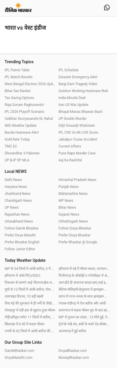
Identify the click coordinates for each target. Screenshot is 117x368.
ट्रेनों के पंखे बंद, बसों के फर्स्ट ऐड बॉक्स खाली (84, 324)
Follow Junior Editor (20, 249)
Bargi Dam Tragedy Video (78, 84)
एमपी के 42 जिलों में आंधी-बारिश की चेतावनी (30, 331)
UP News (11, 208)
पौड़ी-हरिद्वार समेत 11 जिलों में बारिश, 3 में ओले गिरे (30, 317)
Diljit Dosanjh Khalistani (77, 126)
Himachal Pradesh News (77, 180)
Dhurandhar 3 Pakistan (22, 153)
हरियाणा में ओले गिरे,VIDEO (22, 276)
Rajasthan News (17, 214)
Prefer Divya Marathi (20, 235)
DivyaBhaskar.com (73, 351)
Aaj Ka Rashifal (70, 160)
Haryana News (16, 187)
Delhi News (13, 180)
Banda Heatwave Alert (22, 132)
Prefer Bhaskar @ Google (78, 242)
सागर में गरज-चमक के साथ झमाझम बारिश (84, 296)
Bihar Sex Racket (17, 91)
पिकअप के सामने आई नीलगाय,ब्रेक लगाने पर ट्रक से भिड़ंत (30, 283)
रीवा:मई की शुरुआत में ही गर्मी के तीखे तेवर (30, 303)
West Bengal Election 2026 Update (30, 84)
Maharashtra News (73, 194)
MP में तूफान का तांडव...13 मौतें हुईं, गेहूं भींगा (84, 317)
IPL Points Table (17, 70)
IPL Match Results (19, 77)
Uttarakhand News (19, 221)
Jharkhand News (18, 194)
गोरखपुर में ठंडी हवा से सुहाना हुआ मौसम (30, 310)
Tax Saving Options (19, 98)
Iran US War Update (73, 105)
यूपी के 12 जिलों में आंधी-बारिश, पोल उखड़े (30, 289)
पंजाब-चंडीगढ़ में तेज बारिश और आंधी (82, 303)
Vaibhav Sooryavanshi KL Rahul (29, 119)
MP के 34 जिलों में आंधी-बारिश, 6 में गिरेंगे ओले (30, 269)
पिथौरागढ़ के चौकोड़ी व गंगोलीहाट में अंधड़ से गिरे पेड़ (84, 276)
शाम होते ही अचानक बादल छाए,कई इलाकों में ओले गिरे (84, 283)
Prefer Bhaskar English (22, 242)
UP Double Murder (73, 119)
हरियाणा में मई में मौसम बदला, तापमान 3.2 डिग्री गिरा (84, 269)
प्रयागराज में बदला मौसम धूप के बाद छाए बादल (84, 310)
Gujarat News (69, 214)
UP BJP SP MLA (17, 160)
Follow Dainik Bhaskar (21, 228)
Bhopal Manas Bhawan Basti (81, 112)
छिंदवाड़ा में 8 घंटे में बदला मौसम (24, 324)
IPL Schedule (69, 70)
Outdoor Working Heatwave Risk (83, 91)
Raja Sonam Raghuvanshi (24, 105)
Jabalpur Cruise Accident (78, 139)
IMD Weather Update (20, 126)
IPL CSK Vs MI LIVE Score (78, 132)
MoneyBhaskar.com (74, 358)
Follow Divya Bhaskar (75, 228)
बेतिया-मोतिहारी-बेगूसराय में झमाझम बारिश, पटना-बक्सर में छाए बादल (84, 289)
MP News (66, 201)
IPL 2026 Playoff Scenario (24, 112)
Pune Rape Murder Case (77, 153)
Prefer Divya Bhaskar (75, 235)
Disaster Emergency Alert (78, 77)
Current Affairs (70, 146)
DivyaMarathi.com (18, 358)
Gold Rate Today (17, 139)
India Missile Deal (72, 98)
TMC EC (11, 146)
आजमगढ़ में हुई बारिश (72, 331)
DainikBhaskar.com (19, 351)
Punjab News (69, 187)
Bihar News (67, 208)
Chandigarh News (18, 201)
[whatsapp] (107, 8)
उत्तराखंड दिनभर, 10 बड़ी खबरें (24, 296)
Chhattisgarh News (73, 221)
